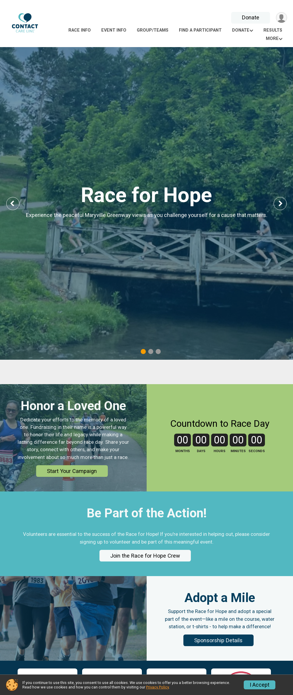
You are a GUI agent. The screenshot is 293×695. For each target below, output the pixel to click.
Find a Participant (200, 30)
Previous (17, 203)
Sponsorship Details (218, 648)
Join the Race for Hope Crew (145, 563)
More (272, 38)
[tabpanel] (146, 203)
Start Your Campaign (72, 478)
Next (285, 203)
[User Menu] (281, 17)
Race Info (79, 30)
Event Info (113, 30)
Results (272, 30)
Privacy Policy (157, 687)
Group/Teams (152, 30)
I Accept (259, 685)
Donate (250, 17)
